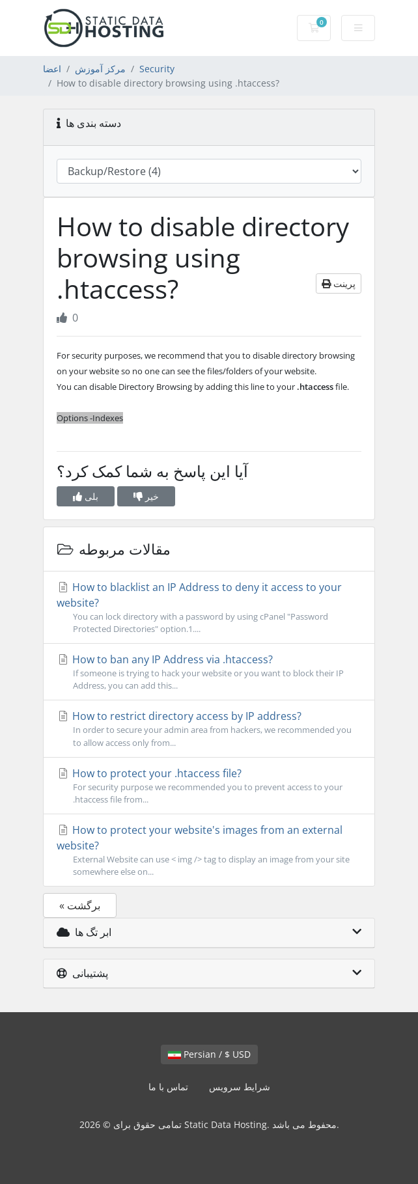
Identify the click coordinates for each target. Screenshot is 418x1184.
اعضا (52, 68)
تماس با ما (168, 1087)
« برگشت (79, 905)
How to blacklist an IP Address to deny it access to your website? (209, 607)
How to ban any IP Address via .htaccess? (209, 672)
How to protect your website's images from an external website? (209, 850)
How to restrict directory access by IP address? (209, 729)
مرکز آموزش (100, 68)
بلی (85, 496)
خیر (146, 496)
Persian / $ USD (209, 1054)
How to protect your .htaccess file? (209, 786)
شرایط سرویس (239, 1087)
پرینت (338, 283)
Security (156, 68)
